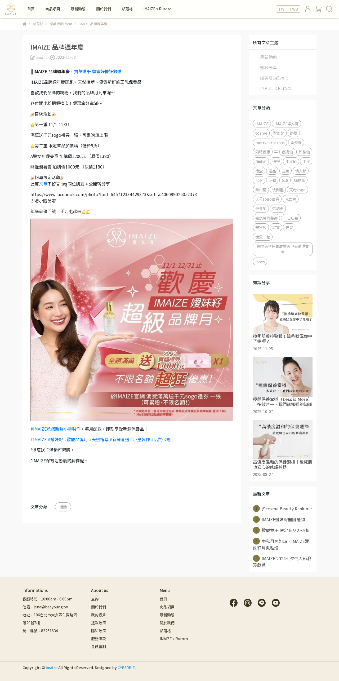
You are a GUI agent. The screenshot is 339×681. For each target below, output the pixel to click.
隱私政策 (98, 630)
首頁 (31, 8)
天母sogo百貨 (267, 199)
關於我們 (103, 8)
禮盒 (259, 171)
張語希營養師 (266, 218)
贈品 (272, 171)
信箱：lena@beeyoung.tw (45, 606)
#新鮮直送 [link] (119, 439)
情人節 (300, 171)
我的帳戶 (98, 614)
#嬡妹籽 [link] (55, 439)
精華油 (260, 161)
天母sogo (297, 189)
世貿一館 (262, 237)
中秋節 (291, 161)
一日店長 (290, 218)
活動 (63, 507)
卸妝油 (304, 151)
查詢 (95, 599)
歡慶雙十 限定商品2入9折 (281, 530)
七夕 (259, 180)
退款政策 (98, 622)
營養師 (260, 208)
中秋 (306, 161)
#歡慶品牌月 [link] (76, 439)
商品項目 (52, 8)
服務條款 (98, 638)
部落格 (127, 8)
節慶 (293, 133)
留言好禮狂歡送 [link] (107, 71)
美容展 (260, 227)
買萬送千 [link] (82, 71)
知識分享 (268, 67)
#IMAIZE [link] (38, 439)
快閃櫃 (277, 189)
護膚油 (287, 151)
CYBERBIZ (126, 667)
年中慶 (260, 189)
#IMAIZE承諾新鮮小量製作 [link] (55, 429)
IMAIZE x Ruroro (157, 8)
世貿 (289, 227)
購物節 (299, 180)
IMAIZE (262, 123)
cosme (261, 133)
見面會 (290, 199)
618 (285, 180)
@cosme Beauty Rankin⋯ (282, 508)
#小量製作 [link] (140, 439)
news (260, 261)
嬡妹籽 (296, 142)
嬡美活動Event (274, 77)
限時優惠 (262, 151)
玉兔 (285, 171)
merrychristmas (270, 142)
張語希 (277, 208)
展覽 (276, 227)
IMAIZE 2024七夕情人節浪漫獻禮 (282, 561)
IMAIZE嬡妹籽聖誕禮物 (279, 519)
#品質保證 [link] (161, 439)
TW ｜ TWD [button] (288, 9)
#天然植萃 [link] (99, 439)
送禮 (276, 161)
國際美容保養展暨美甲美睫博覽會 (283, 249)
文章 (43, 183)
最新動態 (78, 8)
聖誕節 (278, 133)
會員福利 (98, 646)
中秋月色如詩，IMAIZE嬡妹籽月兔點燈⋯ (281, 544)
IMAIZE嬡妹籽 (286, 123)
